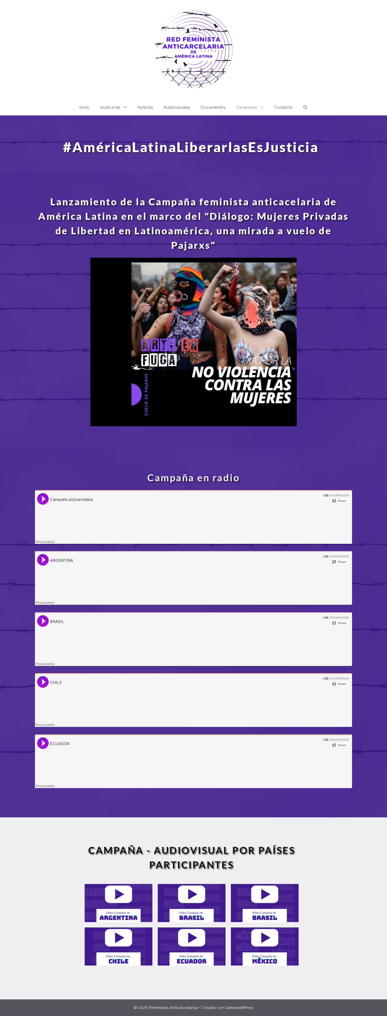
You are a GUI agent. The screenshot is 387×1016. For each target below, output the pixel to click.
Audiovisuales (177, 107)
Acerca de (116, 107)
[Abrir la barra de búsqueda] (305, 107)
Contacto (283, 107)
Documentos (213, 107)
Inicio (84, 107)
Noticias (145, 107)
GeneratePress (239, 1007)
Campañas (252, 107)
